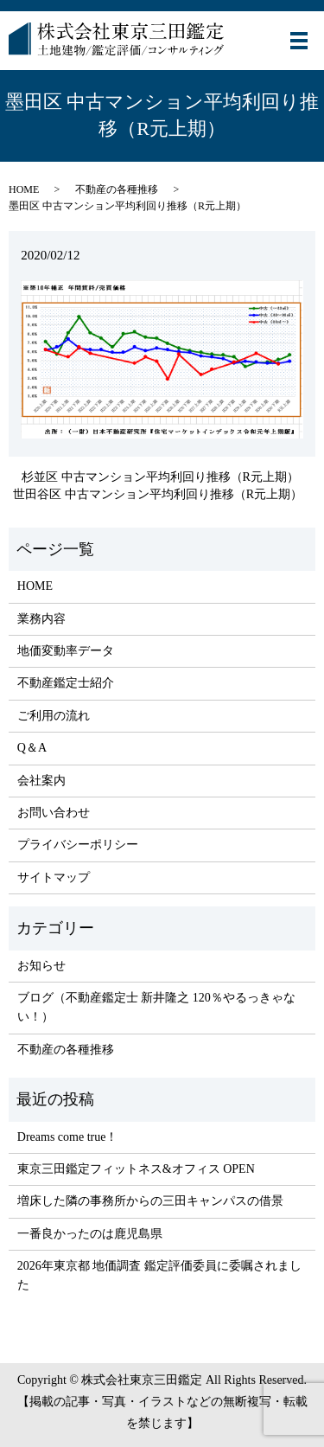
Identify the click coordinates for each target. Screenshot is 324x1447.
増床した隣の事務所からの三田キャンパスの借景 (150, 1200)
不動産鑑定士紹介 (65, 682)
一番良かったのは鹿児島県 (89, 1233)
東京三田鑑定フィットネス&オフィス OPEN (136, 1168)
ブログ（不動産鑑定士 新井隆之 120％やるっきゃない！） (156, 1007)
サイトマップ (53, 877)
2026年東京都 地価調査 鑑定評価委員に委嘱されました (159, 1275)
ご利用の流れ (53, 715)
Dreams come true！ (67, 1136)
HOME (24, 189)
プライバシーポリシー (77, 844)
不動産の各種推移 (116, 189)
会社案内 (41, 780)
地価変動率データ (65, 650)
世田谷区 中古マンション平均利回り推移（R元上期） (157, 494)
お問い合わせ (53, 812)
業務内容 (41, 618)
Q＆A (32, 747)
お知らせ (41, 965)
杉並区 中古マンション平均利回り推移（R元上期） (160, 477)
